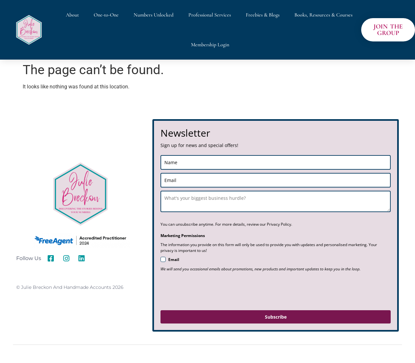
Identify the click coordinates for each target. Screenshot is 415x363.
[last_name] (275, 201)
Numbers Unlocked (153, 15)
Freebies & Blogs (262, 15)
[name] (275, 162)
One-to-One (106, 15)
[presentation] (209, 291)
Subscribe (276, 317)
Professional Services (209, 15)
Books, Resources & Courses (323, 15)
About (72, 15)
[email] (275, 180)
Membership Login (210, 44)
